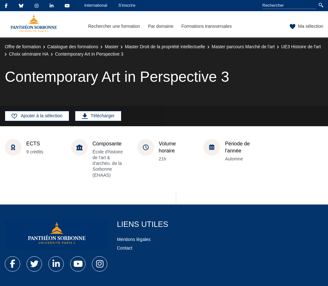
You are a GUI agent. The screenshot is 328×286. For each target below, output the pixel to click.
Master (112, 46)
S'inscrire (127, 5)
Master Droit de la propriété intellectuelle (165, 46)
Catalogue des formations (73, 46)
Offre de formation (23, 46)
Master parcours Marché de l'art (243, 46)
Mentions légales (134, 239)
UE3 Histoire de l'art (301, 46)
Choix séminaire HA (29, 54)
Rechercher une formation (114, 26)
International (95, 5)
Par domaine (160, 26)
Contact (124, 248)
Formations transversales (206, 26)
